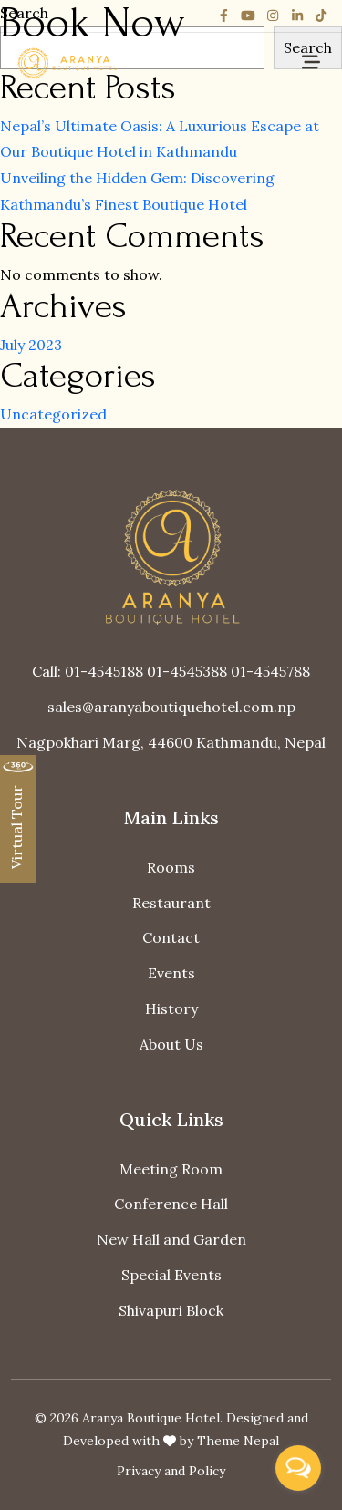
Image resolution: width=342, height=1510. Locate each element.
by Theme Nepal (229, 1440)
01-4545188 (104, 671)
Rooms (171, 867)
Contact (171, 937)
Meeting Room (171, 1169)
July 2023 (31, 345)
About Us (171, 1044)
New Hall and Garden (171, 1239)
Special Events (171, 1275)
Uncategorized (53, 414)
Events (171, 973)
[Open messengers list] (298, 1468)
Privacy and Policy (171, 1471)
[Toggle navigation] (311, 62)
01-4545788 (270, 671)
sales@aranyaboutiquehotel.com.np (171, 707)
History (171, 1008)
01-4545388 (187, 671)
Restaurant (171, 903)
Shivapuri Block (171, 1310)
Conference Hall (171, 1204)
